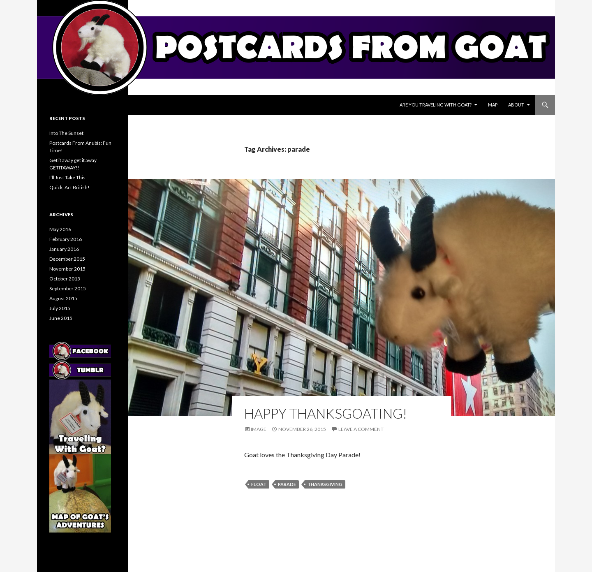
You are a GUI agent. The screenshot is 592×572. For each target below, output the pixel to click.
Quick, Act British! (69, 187)
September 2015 (67, 288)
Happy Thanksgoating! (325, 413)
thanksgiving (325, 484)
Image (258, 429)
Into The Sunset (66, 133)
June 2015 (60, 318)
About (516, 104)
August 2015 (63, 298)
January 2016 (64, 249)
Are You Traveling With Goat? (436, 104)
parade (287, 484)
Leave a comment (361, 429)
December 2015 (67, 259)
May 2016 (60, 229)
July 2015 (59, 308)
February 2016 (65, 239)
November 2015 (67, 269)
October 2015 (64, 279)
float (258, 484)
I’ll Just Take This (67, 177)
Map (492, 104)
